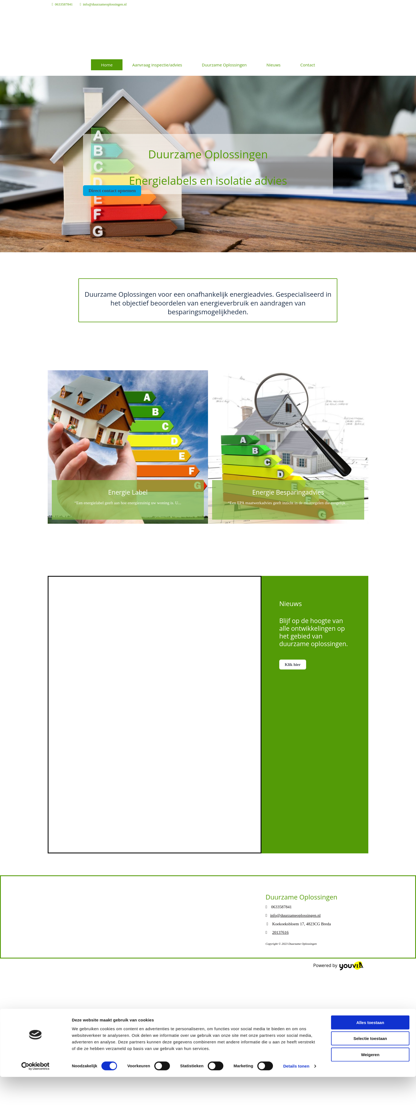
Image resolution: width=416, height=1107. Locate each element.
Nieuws (273, 65)
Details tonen (296, 954)
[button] (112, 190)
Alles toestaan (370, 910)
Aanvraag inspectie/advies (157, 65)
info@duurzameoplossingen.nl (105, 4)
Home (106, 65)
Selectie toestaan (370, 926)
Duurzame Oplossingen (224, 65)
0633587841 (64, 4)
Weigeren (370, 942)
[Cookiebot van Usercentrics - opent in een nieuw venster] (35, 955)
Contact (307, 65)
